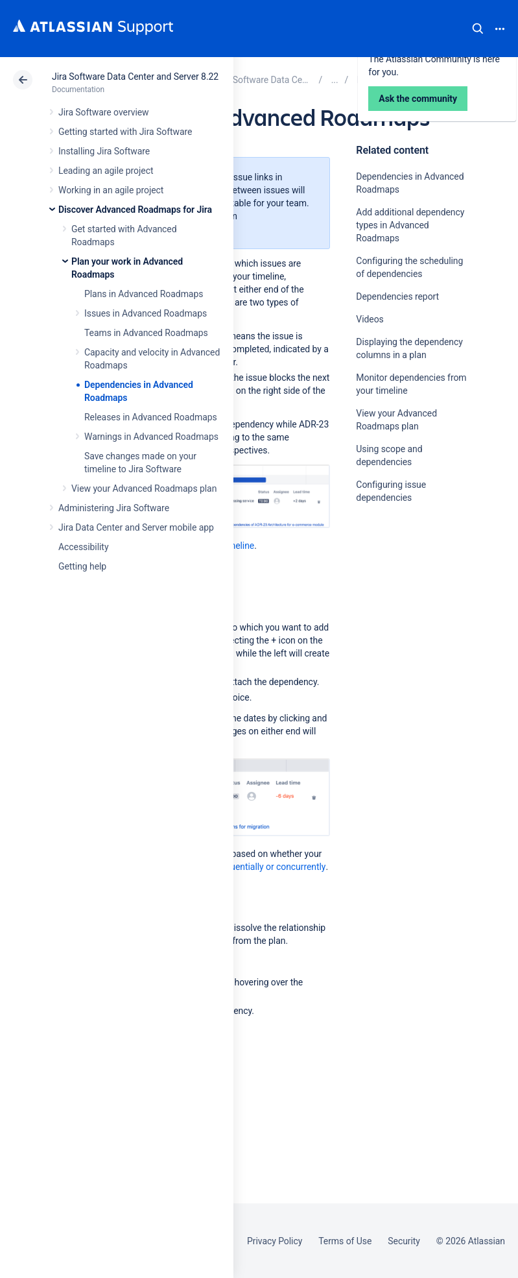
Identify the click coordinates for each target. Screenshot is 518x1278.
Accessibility (83, 547)
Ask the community (401, 624)
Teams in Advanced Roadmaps (146, 333)
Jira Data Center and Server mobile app (136, 527)
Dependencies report (397, 296)
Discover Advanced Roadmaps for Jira (135, 209)
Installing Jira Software (104, 151)
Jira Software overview (103, 112)
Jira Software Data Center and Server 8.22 (135, 76)
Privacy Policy (274, 1241)
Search (477, 28)
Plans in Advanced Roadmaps (143, 294)
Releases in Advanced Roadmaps (150, 417)
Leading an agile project (105, 170)
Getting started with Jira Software (125, 132)
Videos (369, 319)
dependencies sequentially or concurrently (242, 867)
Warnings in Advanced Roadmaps (151, 436)
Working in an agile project (110, 190)
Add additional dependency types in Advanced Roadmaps (410, 225)
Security (404, 1241)
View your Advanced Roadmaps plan (144, 488)
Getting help (82, 566)
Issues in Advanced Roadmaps (145, 313)
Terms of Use (344, 1241)
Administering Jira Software (113, 508)
